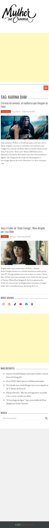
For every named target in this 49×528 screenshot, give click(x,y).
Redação (12, 236)
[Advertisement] (24, 57)
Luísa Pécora (16, 111)
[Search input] (23, 418)
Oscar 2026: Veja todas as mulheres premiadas (25, 381)
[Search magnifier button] (46, 418)
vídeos (4, 236)
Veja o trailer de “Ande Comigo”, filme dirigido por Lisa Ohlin (23, 229)
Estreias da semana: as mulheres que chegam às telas (24, 104)
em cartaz (6, 111)
